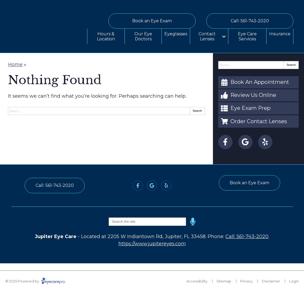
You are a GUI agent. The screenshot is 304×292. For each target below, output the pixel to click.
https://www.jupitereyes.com (152, 244)
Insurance (279, 33)
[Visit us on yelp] (265, 142)
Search (197, 110)
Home (15, 64)
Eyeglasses (175, 33)
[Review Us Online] (258, 95)
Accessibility (196, 281)
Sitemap (223, 281)
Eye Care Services (247, 36)
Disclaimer (271, 281)
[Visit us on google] (245, 142)
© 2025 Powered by (35, 281)
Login (294, 281)
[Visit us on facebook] (225, 142)
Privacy (246, 281)
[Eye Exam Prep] (258, 108)
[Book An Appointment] (258, 82)
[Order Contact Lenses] (258, 121)
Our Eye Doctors (143, 36)
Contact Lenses (207, 36)
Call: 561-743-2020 (246, 236)
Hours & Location (106, 36)
